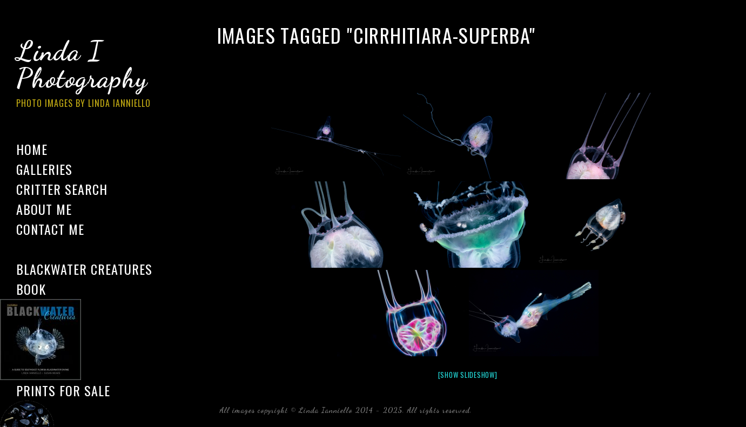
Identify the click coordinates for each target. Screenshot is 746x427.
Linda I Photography (91, 75)
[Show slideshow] (468, 374)
